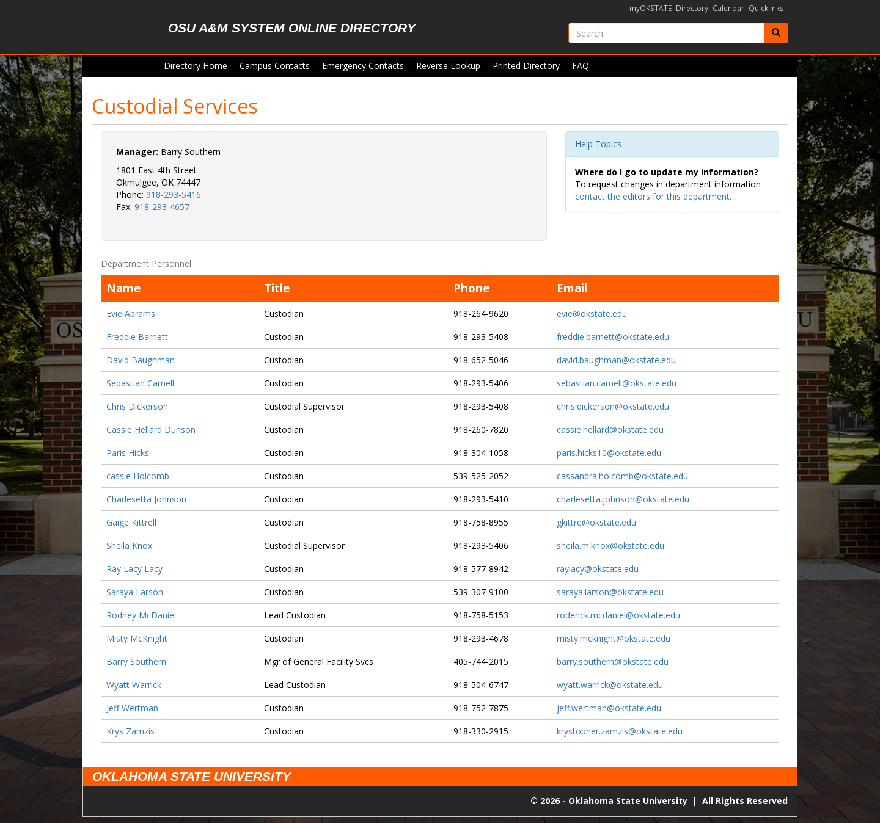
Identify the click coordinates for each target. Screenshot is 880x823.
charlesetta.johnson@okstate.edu (623, 499)
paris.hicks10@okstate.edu (609, 453)
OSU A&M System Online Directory (292, 28)
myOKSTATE (650, 8)
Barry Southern (136, 661)
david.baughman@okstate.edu (616, 360)
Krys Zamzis (130, 731)
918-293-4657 (161, 206)
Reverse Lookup (448, 65)
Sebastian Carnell (140, 383)
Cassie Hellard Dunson (151, 429)
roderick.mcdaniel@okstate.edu (618, 615)
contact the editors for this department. (653, 196)
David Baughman (140, 360)
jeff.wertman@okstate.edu (609, 708)
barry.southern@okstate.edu (613, 661)
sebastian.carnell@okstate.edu (616, 383)
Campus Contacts (275, 65)
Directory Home (195, 65)
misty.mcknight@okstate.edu (613, 638)
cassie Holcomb (137, 476)
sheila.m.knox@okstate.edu (610, 545)
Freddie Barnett (137, 337)
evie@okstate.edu (592, 313)
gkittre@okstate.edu (596, 522)
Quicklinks (766, 8)
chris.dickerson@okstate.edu (613, 406)
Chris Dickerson (137, 406)
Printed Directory (526, 65)
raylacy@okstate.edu (598, 569)
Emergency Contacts (363, 65)
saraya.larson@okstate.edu (610, 592)
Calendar (728, 8)
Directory (692, 8)
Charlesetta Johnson (146, 499)
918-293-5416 (173, 194)
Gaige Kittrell (131, 522)
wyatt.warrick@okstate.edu (610, 685)
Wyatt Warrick (133, 685)
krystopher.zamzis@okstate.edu (620, 731)
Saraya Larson (134, 592)
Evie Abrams (130, 313)
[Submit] (776, 33)
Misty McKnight (136, 638)
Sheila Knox (129, 545)
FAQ (580, 65)
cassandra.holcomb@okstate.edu (622, 476)
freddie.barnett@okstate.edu (613, 337)
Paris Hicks (127, 453)
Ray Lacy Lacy (134, 569)
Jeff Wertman (132, 708)
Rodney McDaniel (141, 615)
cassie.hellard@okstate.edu (610, 429)
